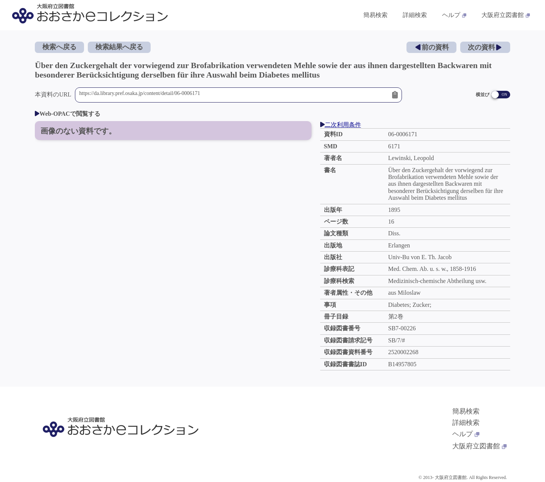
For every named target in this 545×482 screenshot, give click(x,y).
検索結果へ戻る (119, 47)
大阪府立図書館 (479, 446)
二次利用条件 (340, 124)
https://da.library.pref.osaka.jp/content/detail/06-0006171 (233, 95)
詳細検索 (466, 422)
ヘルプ (466, 434)
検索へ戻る (59, 47)
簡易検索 (466, 411)
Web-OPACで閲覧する (67, 113)
